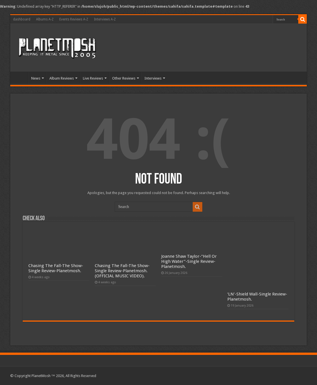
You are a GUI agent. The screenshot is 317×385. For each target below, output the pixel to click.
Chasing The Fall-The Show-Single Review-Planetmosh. (55, 268)
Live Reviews (93, 78)
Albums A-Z (45, 19)
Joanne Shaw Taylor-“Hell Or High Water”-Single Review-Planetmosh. (189, 261)
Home (20, 78)
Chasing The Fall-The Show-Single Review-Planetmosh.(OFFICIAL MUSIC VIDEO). (122, 270)
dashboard (21, 19)
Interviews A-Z (105, 19)
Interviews (152, 78)
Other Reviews (123, 78)
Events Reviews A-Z (73, 19)
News (35, 78)
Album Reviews (61, 78)
